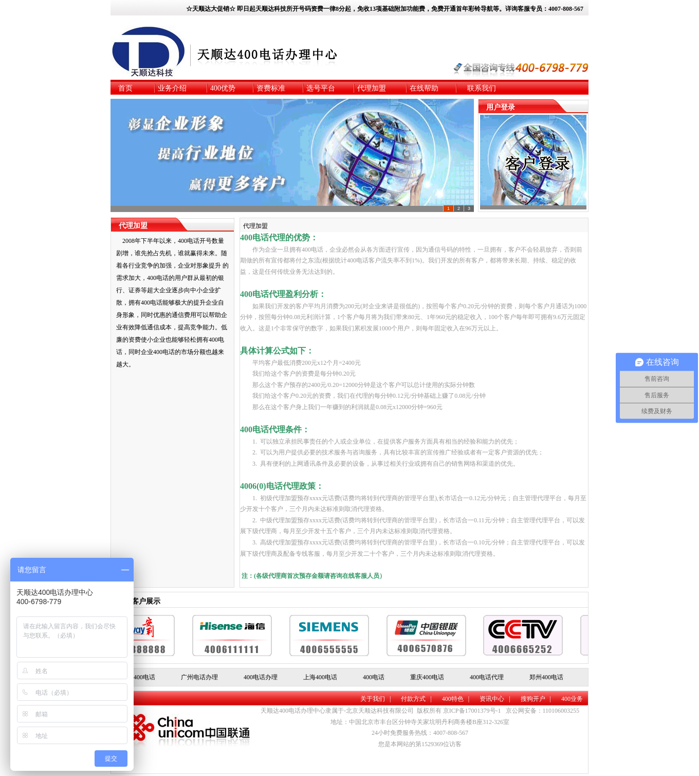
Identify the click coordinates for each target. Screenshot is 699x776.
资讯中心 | (495, 698)
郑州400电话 (546, 677)
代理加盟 (255, 226)
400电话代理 (487, 677)
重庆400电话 (427, 677)
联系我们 (481, 88)
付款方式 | (416, 698)
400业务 (572, 698)
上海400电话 (320, 677)
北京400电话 (138, 677)
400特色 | (455, 698)
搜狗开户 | (536, 698)
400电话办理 (261, 677)
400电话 (373, 677)
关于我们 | (375, 698)
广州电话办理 (199, 677)
